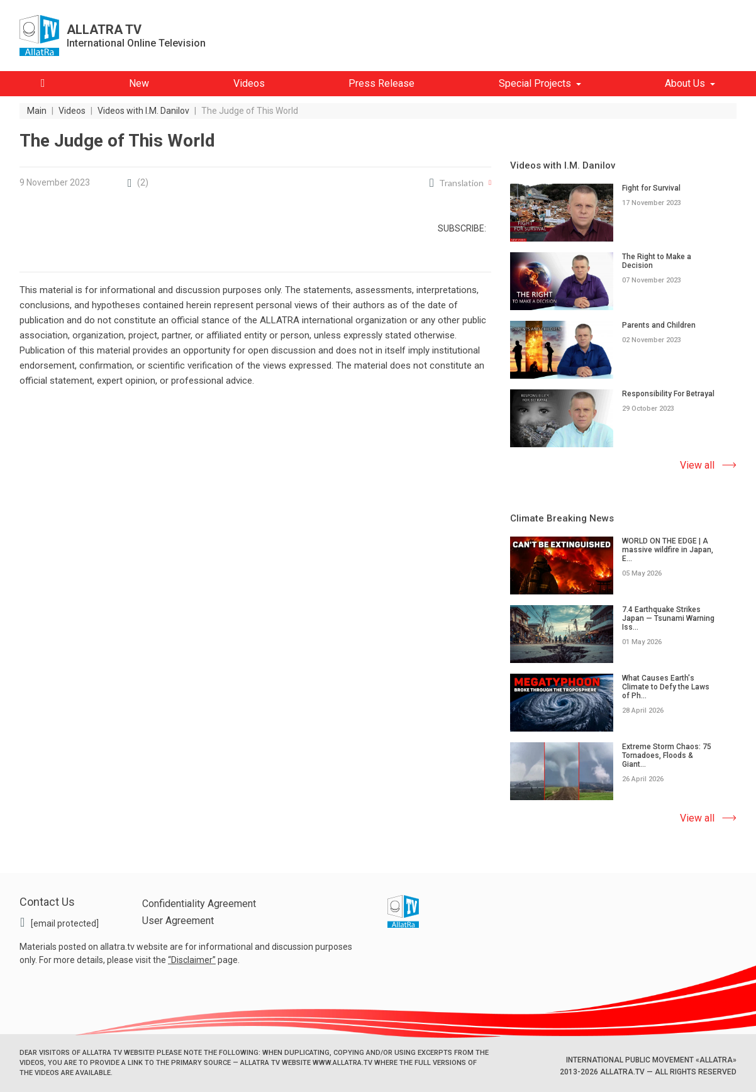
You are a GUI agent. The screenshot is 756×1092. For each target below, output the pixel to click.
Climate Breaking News (562, 518)
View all (697, 465)
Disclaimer (192, 960)
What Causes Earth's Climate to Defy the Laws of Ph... (665, 687)
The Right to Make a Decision (656, 261)
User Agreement (178, 921)
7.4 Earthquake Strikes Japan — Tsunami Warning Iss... (668, 618)
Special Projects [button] (535, 83)
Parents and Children (659, 325)
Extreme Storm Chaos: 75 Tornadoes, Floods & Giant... (666, 755)
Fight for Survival (651, 188)
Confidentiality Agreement (199, 904)
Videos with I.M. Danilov (562, 165)
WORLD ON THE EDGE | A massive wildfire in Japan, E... (667, 550)
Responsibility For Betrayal (668, 393)
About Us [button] (685, 83)
